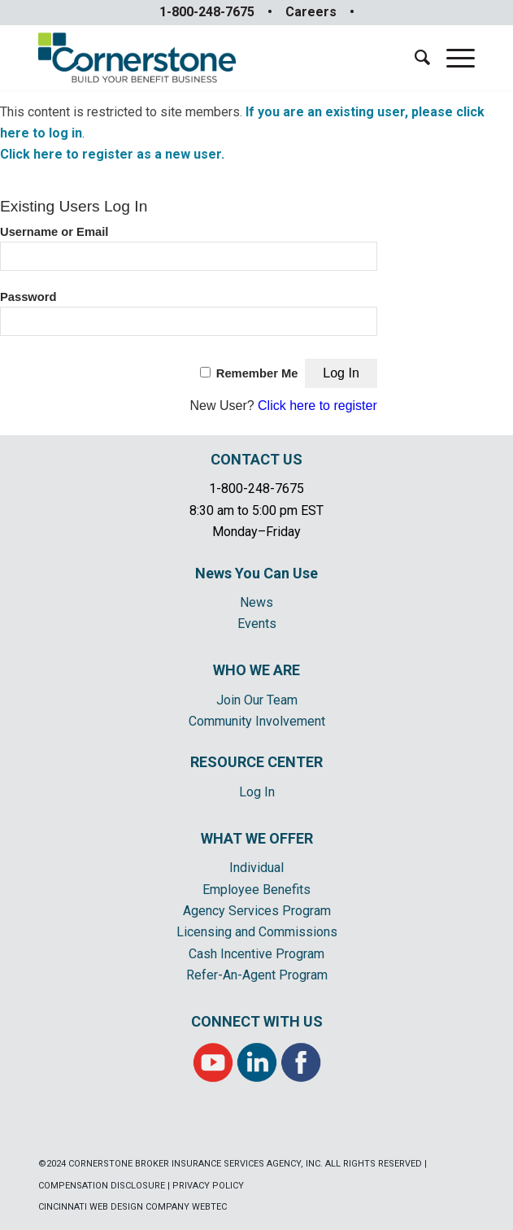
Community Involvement (257, 721)
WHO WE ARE (256, 669)
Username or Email (54, 231)
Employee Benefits (256, 889)
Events (256, 623)
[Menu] (452, 57)
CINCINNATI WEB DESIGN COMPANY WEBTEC (132, 1207)
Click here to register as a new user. (112, 154)
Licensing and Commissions (256, 932)
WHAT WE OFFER (257, 838)
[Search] (414, 57)
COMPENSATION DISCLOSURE (101, 1185)
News (256, 602)
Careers (311, 12)
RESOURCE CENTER (256, 761)
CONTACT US (256, 459)
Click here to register (317, 405)
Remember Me (257, 373)
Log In (257, 792)
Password (28, 296)
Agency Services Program (257, 910)
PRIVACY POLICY (208, 1185)
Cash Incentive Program (256, 954)
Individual (256, 867)
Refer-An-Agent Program (257, 975)
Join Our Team (257, 700)
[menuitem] (414, 57)
